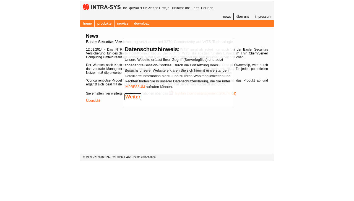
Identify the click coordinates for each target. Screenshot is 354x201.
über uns (242, 17)
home (87, 23)
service (122, 23)
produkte (104, 23)
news (227, 17)
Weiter (132, 97)
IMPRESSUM (135, 87)
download (142, 23)
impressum (263, 17)
